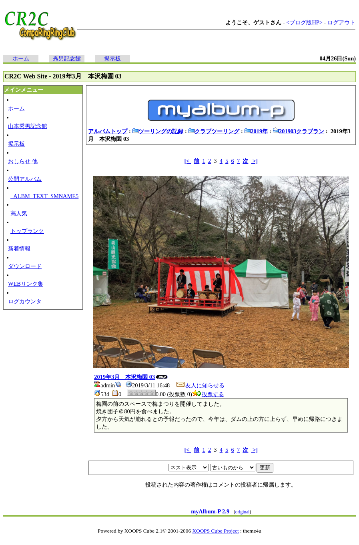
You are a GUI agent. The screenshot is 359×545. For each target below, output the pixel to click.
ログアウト (341, 22)
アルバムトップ (107, 131)
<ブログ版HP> (304, 22)
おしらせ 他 (23, 161)
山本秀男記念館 (27, 126)
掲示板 (112, 58)
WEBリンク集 (25, 284)
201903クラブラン (298, 131)
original (242, 511)
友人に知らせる (200, 385)
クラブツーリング (213, 131)
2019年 (256, 131)
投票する (208, 394)
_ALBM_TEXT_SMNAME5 (44, 196)
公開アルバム (25, 179)
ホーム (20, 58)
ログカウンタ (25, 301)
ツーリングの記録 (157, 131)
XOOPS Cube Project (215, 531)
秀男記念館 (67, 58)
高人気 (18, 213)
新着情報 (19, 248)
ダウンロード (25, 266)
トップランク (27, 231)
